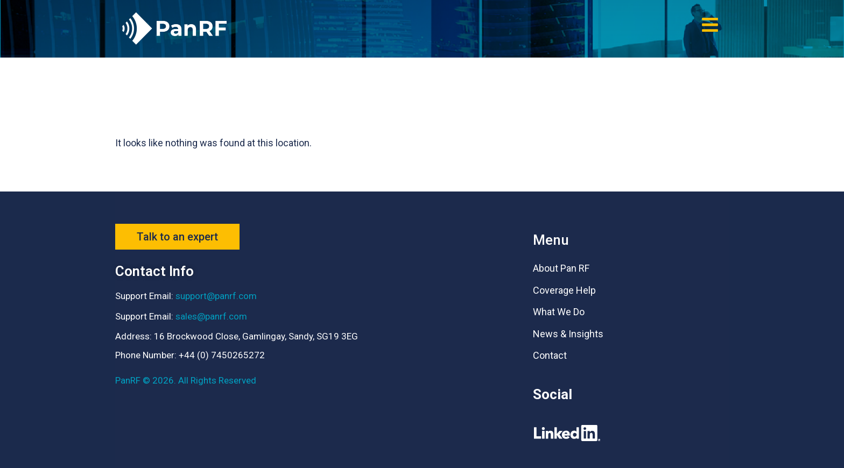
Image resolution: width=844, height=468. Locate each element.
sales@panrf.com (211, 316)
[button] (709, 24)
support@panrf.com (216, 295)
